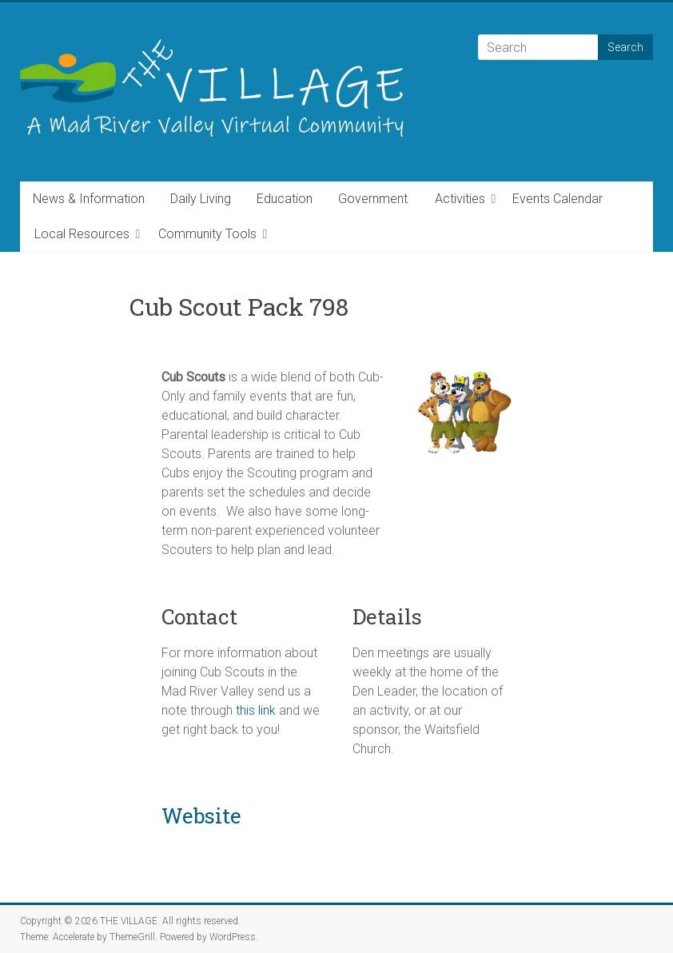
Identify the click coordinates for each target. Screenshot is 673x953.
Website (201, 815)
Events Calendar (557, 198)
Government (373, 198)
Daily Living (200, 198)
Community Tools (207, 233)
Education (285, 198)
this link (256, 710)
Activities (460, 198)
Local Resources (81, 233)
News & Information (89, 198)
